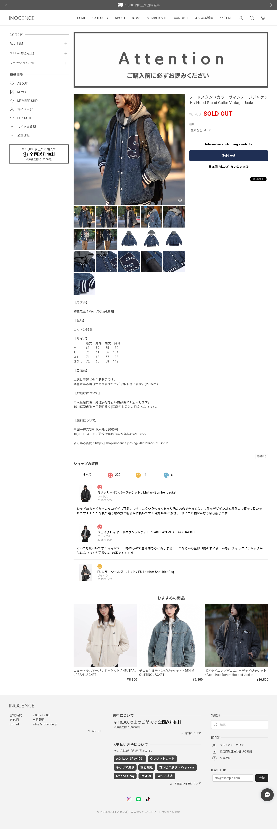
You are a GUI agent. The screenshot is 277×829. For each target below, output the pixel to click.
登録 (262, 777)
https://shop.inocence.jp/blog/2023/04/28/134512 (131, 443)
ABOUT (120, 18)
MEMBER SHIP (157, 18)
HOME (81, 18)
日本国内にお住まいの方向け (228, 166)
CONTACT (181, 18)
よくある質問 (204, 18)
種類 (192, 124)
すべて (87, 474)
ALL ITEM (16, 43)
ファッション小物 (22, 63)
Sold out (228, 155)
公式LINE (226, 18)
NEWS (136, 18)
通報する (262, 456)
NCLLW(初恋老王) (22, 53)
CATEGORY (100, 18)
